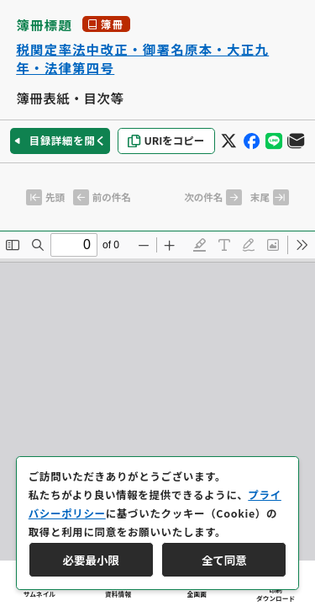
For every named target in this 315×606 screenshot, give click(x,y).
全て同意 (224, 559)
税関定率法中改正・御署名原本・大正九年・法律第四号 (142, 58)
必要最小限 (91, 559)
